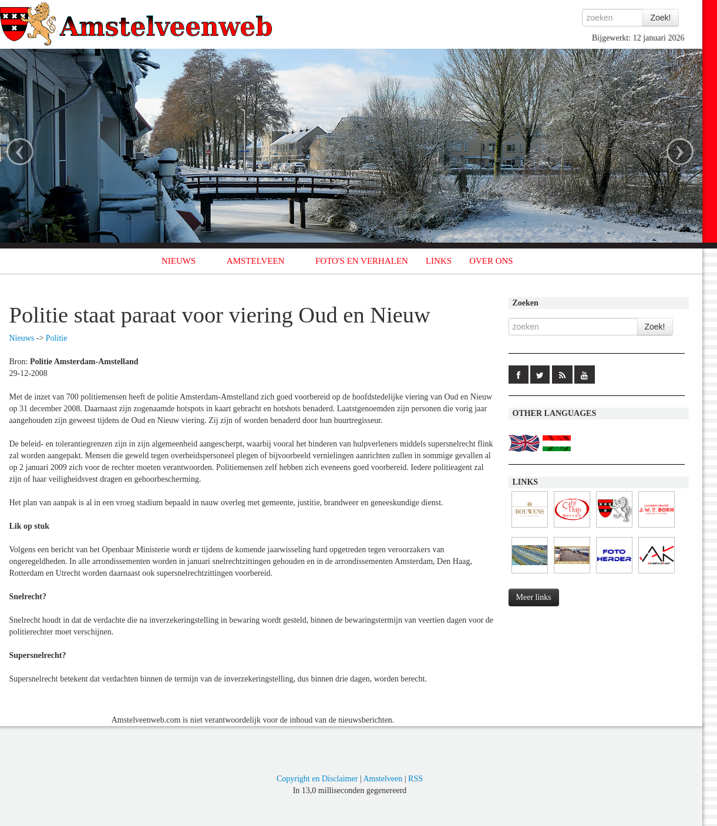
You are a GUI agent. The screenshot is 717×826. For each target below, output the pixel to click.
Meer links (533, 597)
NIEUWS (178, 261)
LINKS (439, 261)
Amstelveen (382, 778)
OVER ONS (491, 261)
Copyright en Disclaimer (317, 778)
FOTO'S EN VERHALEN (361, 261)
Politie (57, 338)
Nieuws (22, 338)
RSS (415, 778)
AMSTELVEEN (256, 261)
